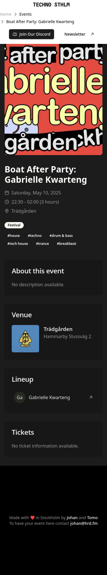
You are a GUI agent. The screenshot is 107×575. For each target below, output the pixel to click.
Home (5, 14)
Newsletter (79, 34)
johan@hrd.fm (84, 523)
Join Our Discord (32, 34)
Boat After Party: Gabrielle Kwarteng (40, 21)
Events (25, 14)
